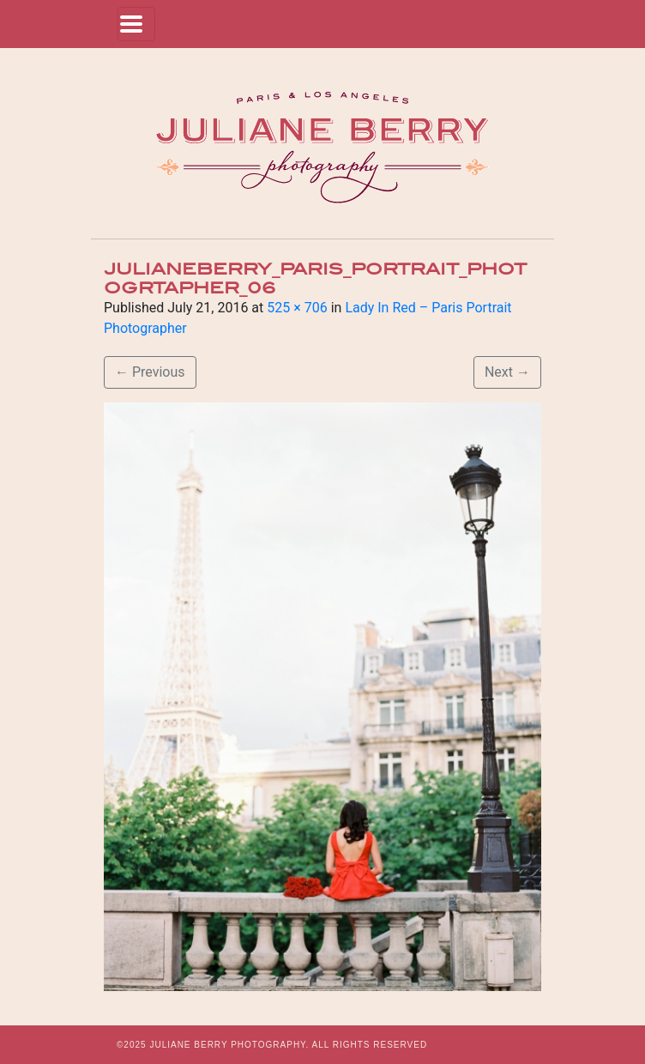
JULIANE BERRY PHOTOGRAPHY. (229, 1044)
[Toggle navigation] (136, 24)
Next (507, 372)
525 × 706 (297, 307)
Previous (150, 372)
